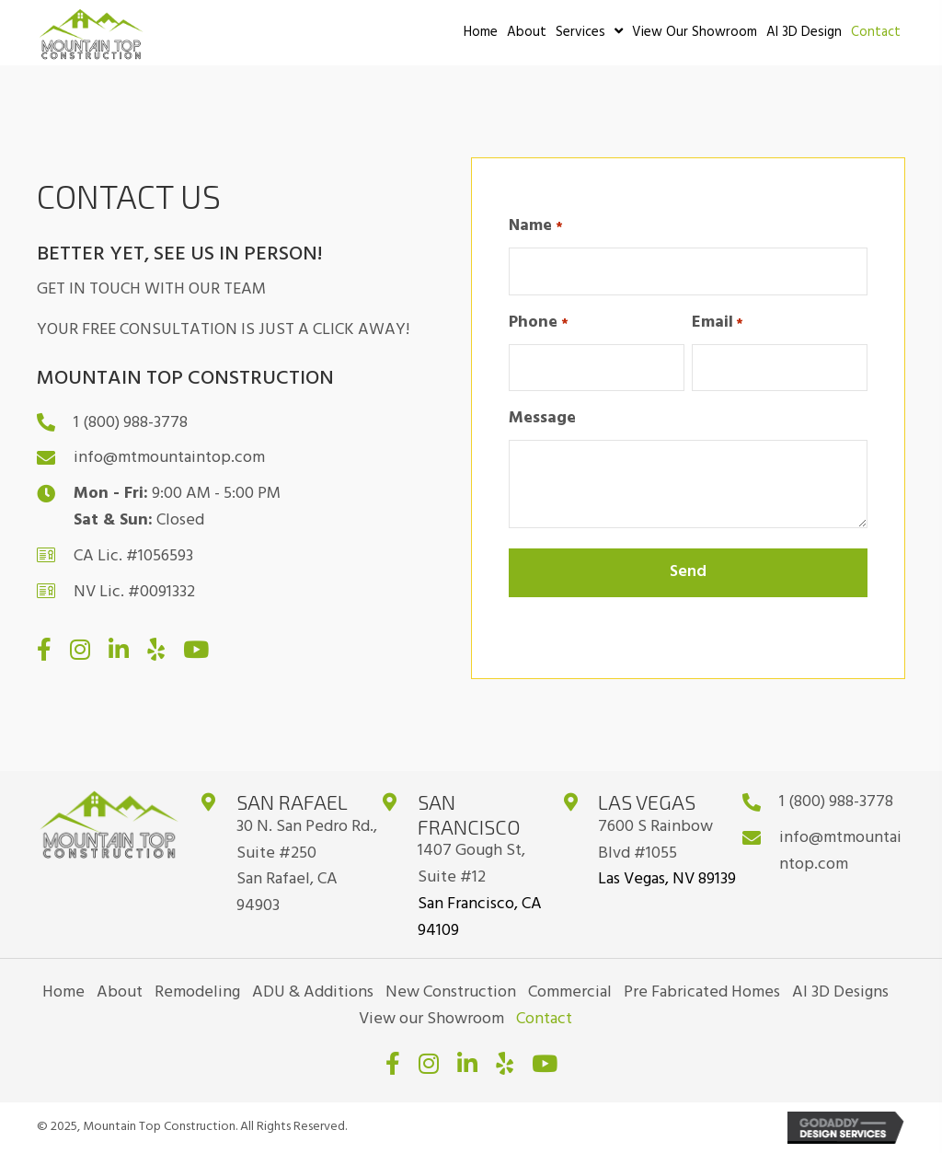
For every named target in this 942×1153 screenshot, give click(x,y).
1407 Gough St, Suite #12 (471, 864)
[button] (44, 649)
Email (717, 323)
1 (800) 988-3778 (131, 422)
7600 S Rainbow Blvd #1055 (655, 840)
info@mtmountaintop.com (169, 457)
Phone (538, 323)
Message (542, 419)
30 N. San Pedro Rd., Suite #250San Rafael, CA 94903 (306, 866)
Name (535, 226)
